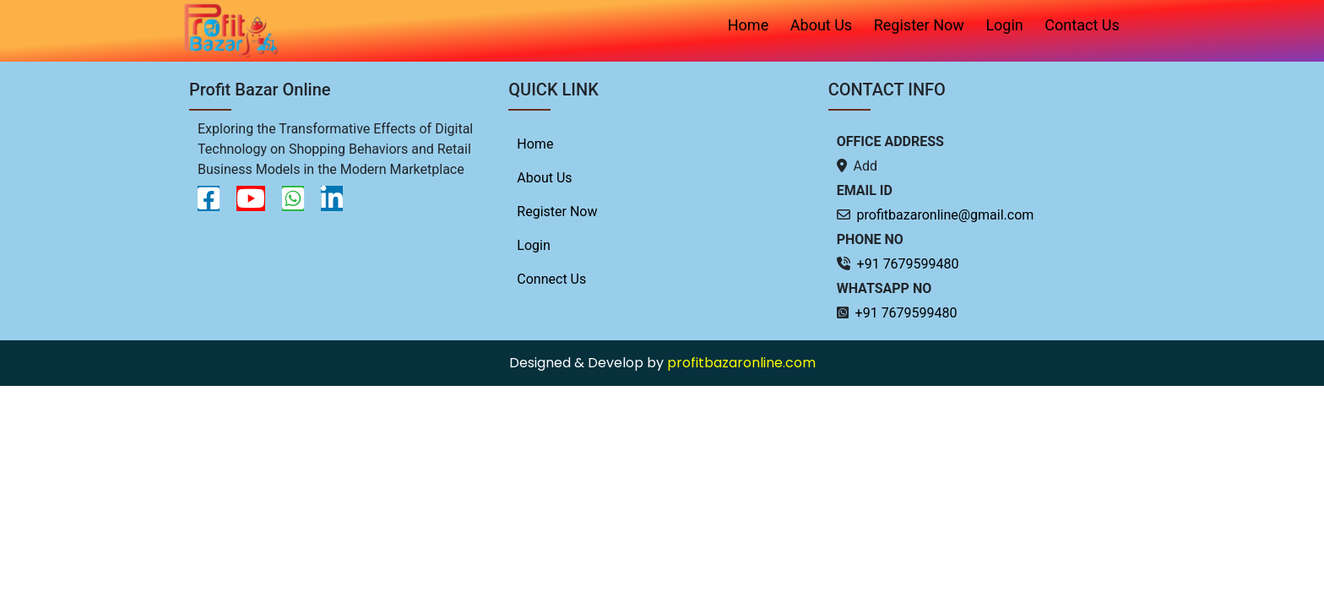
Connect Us (551, 279)
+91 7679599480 (908, 264)
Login (1004, 25)
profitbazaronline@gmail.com (945, 215)
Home (748, 25)
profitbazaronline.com (741, 362)
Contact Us (1082, 25)
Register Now (919, 25)
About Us (821, 25)
